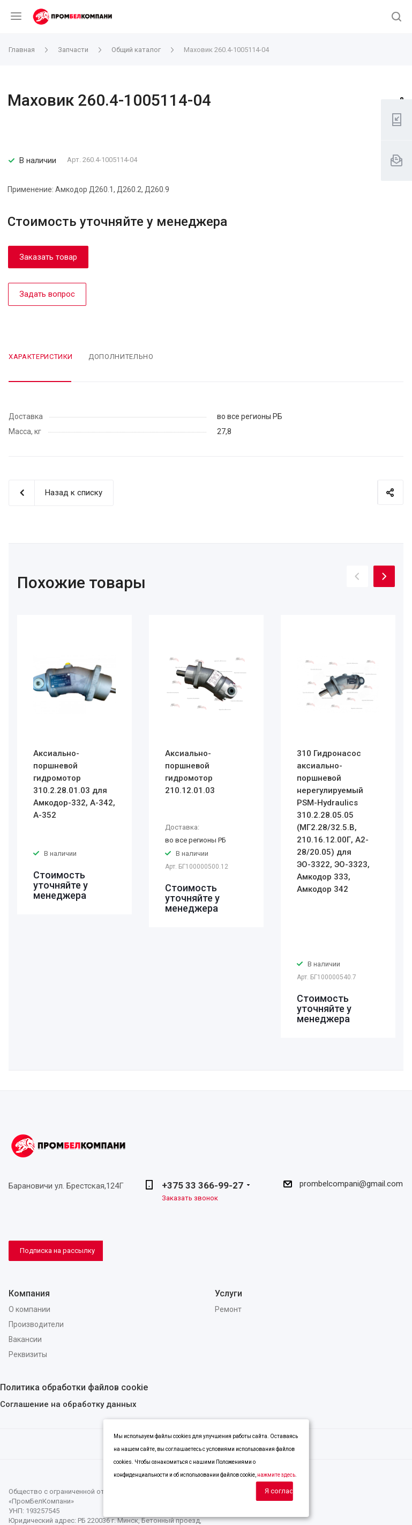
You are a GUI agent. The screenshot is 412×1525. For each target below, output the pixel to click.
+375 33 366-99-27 (202, 1185)
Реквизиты (28, 1354)
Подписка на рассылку (57, 1251)
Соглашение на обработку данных (68, 1404)
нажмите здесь (276, 1475)
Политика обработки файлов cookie (74, 1387)
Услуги (228, 1293)
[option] (74, 764)
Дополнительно (120, 357)
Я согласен (279, 1491)
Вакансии (25, 1339)
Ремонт (228, 1309)
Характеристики (41, 357)
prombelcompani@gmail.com (351, 1184)
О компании (29, 1309)
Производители (36, 1324)
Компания (29, 1293)
